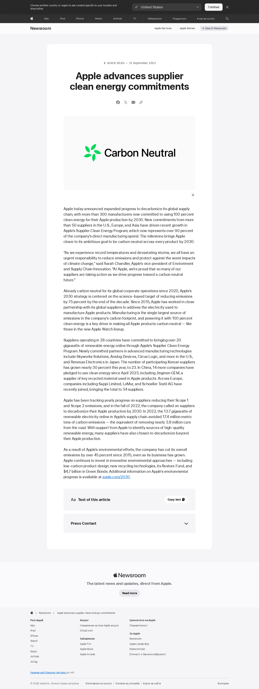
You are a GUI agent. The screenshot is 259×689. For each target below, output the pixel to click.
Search (215, 28)
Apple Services (163, 28)
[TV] (134, 18)
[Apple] (32, 18)
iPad (32, 630)
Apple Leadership (139, 644)
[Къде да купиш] (206, 18)
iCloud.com (86, 630)
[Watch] (98, 18)
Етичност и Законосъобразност (148, 654)
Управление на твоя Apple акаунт (99, 625)
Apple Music (86, 649)
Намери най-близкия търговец (48, 672)
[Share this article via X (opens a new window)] (125, 102)
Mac (32, 625)
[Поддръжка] (179, 18)
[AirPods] (117, 18)
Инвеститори (137, 649)
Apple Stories (187, 28)
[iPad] (62, 18)
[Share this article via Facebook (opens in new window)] (118, 102)
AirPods (34, 656)
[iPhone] (79, 18)
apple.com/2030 (116, 477)
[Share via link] (141, 102)
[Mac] (47, 18)
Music (33, 651)
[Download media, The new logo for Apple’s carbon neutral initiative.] (193, 194)
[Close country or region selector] (227, 7)
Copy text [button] (174, 499)
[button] (167, 7)
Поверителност (139, 625)
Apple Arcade (87, 654)
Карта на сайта (152, 683)
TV (32, 646)
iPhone (34, 635)
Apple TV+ (85, 644)
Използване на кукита (99, 683)
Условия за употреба (127, 683)
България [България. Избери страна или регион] (223, 683)
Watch (33, 641)
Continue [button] (213, 7)
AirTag (33, 661)
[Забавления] (154, 18)
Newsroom (40, 28)
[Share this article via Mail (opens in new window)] (133, 102)
